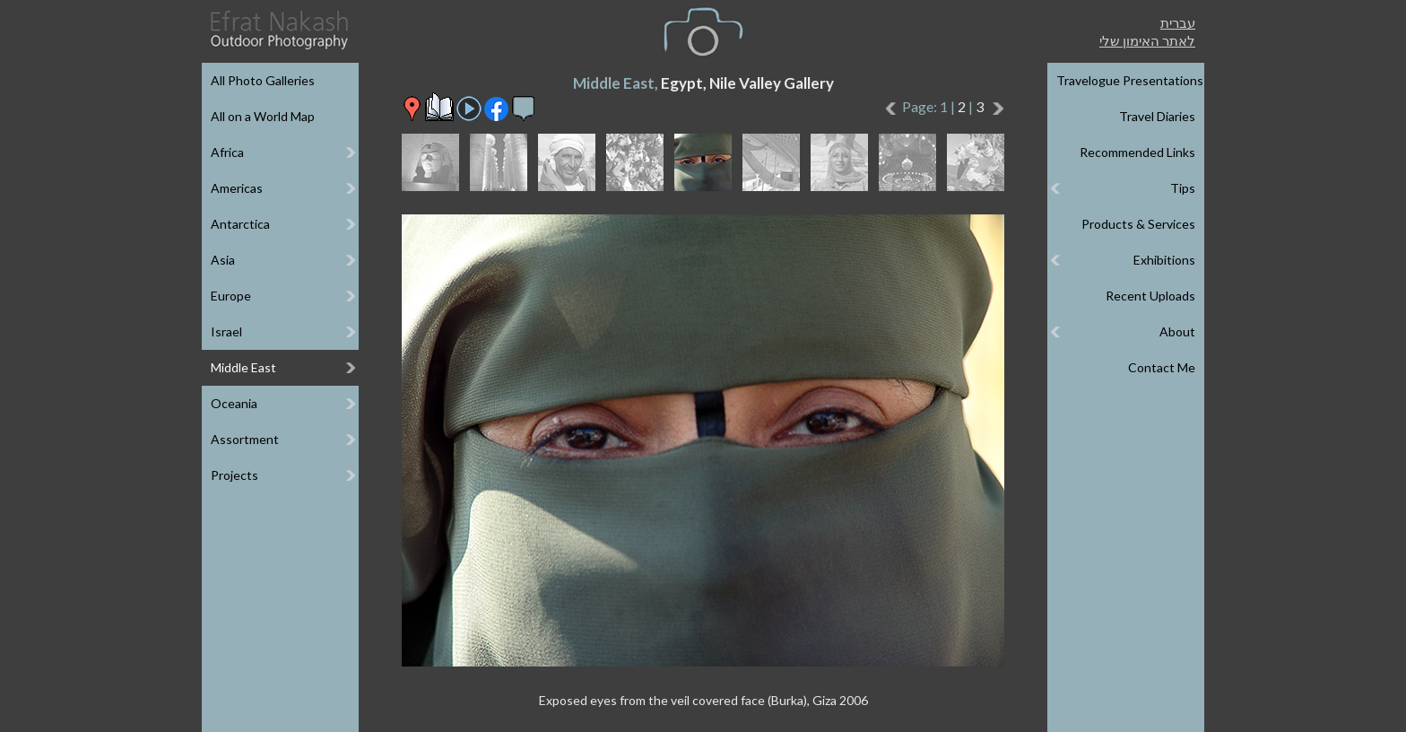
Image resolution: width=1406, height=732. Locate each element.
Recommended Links (1137, 152)
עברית (1177, 22)
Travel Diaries (1157, 116)
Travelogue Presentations (1129, 80)
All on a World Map (263, 116)
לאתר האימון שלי (1147, 40)
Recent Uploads (1150, 295)
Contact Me (1161, 367)
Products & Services (1138, 223)
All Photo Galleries (263, 80)
